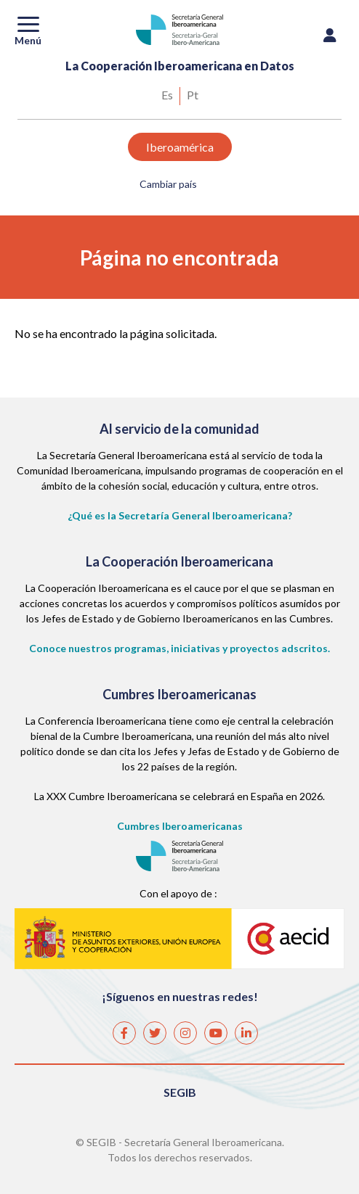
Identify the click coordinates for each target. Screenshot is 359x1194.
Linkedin (246, 1027)
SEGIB (180, 1092)
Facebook (123, 1027)
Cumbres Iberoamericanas (180, 826)
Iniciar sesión (329, 39)
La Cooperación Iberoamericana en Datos (179, 66)
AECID (179, 937)
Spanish (167, 96)
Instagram (184, 1027)
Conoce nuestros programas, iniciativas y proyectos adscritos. (179, 648)
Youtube (215, 1027)
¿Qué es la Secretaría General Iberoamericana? (180, 515)
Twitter (154, 1027)
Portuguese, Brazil (192, 96)
